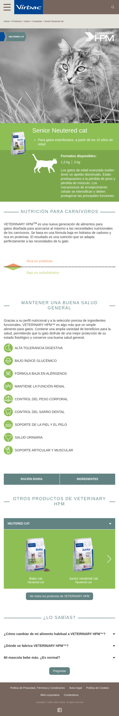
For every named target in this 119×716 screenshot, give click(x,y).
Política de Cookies (97, 687)
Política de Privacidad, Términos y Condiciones (37, 687)
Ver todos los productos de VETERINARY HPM (60, 596)
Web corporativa (49, 695)
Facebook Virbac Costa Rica (59, 710)
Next (109, 559)
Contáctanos (71, 695)
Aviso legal (75, 687)
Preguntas (59, 671)
